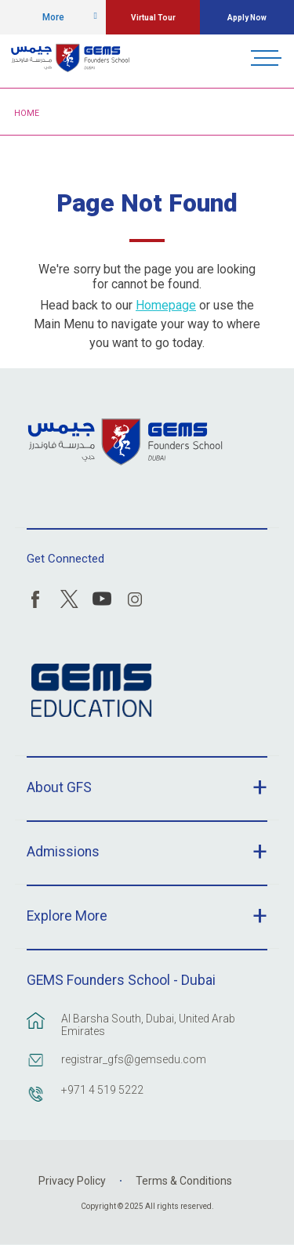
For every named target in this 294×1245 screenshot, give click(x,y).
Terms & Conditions (184, 1180)
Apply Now (247, 17)
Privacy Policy (72, 1180)
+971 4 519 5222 (102, 1090)
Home (26, 113)
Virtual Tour (153, 17)
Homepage (166, 305)
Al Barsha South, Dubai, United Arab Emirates (148, 1024)
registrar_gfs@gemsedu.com (133, 1059)
